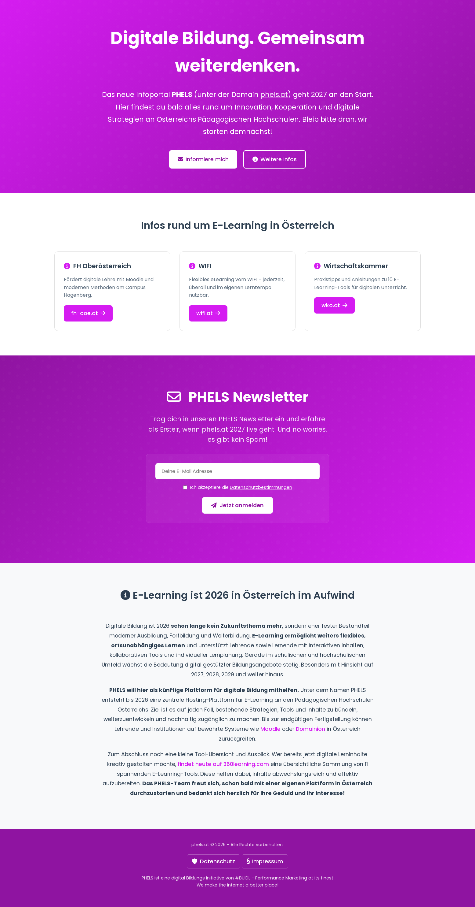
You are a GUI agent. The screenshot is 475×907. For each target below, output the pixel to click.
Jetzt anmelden (237, 505)
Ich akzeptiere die (241, 487)
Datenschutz (213, 861)
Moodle (270, 729)
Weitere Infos (274, 159)
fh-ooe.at (88, 313)
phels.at (274, 94)
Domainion (310, 729)
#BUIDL (242, 878)
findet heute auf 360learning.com (223, 764)
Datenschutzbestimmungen (261, 487)
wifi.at (208, 313)
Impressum (265, 861)
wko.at (334, 305)
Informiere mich (203, 159)
